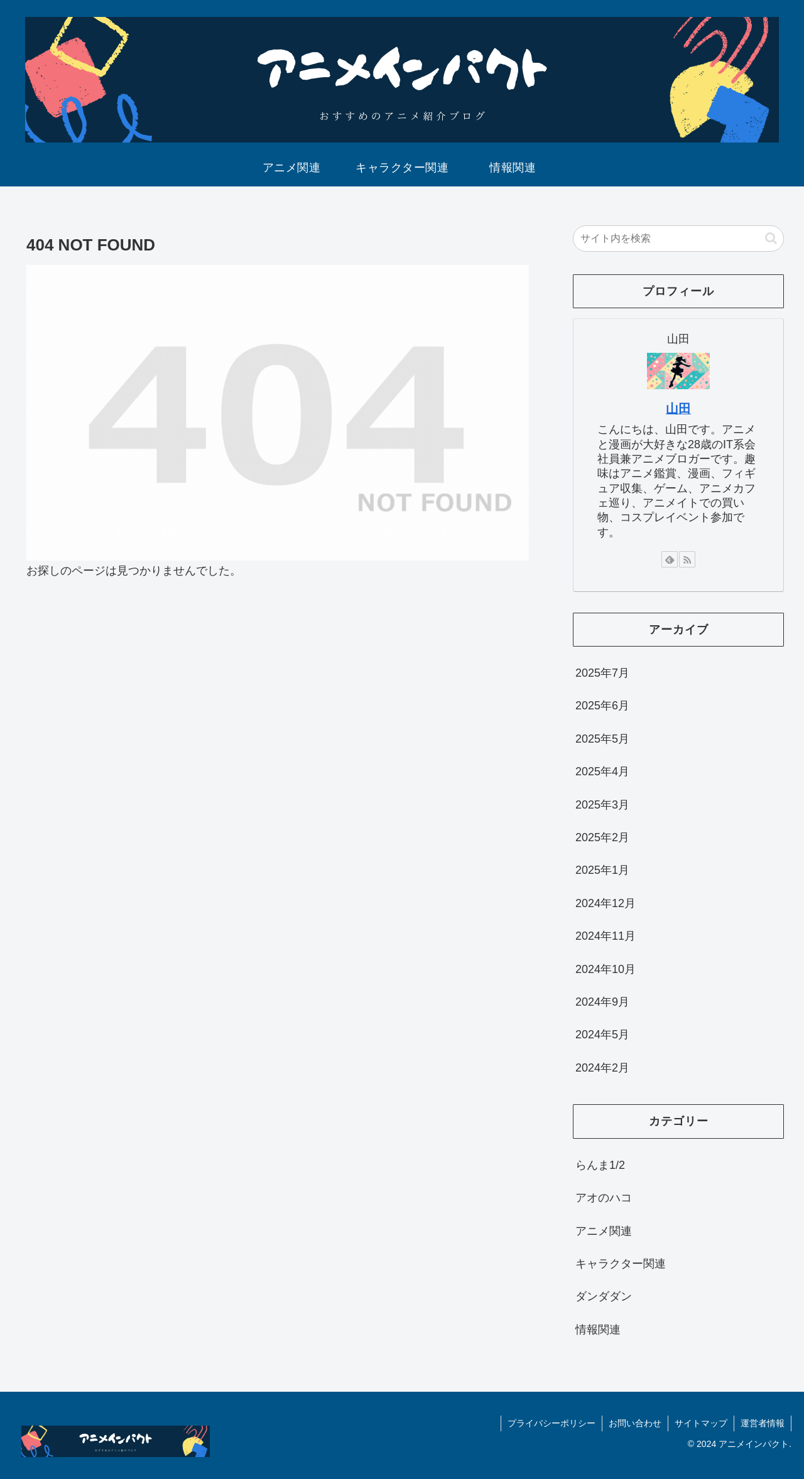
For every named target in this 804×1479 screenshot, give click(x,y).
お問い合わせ (635, 1423)
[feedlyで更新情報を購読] (669, 559)
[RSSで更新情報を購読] (687, 559)
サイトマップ (701, 1423)
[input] (678, 238)
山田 (678, 409)
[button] (771, 238)
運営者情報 (763, 1423)
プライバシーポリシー (551, 1423)
